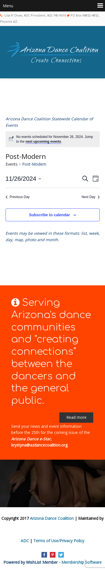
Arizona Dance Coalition (52, 518)
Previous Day (18, 197)
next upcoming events (43, 142)
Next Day (90, 197)
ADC (25, 540)
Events (12, 164)
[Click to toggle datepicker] (23, 178)
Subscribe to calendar (49, 215)
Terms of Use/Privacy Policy (58, 540)
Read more (76, 417)
